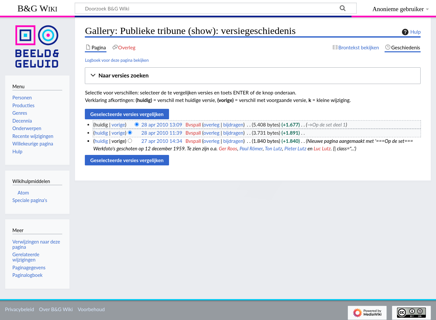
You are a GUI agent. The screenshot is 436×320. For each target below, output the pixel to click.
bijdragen (233, 124)
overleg (211, 124)
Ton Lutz (273, 148)
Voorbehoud (91, 309)
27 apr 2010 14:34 (161, 141)
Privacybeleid (19, 309)
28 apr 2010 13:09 (161, 124)
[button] (252, 75)
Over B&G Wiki (56, 309)
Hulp (410, 32)
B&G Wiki (37, 8)
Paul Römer (251, 148)
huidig (101, 133)
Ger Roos (228, 148)
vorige (118, 124)
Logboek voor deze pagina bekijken (117, 60)
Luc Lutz (322, 148)
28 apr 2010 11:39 (161, 133)
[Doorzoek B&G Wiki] (215, 8)
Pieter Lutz (295, 148)
